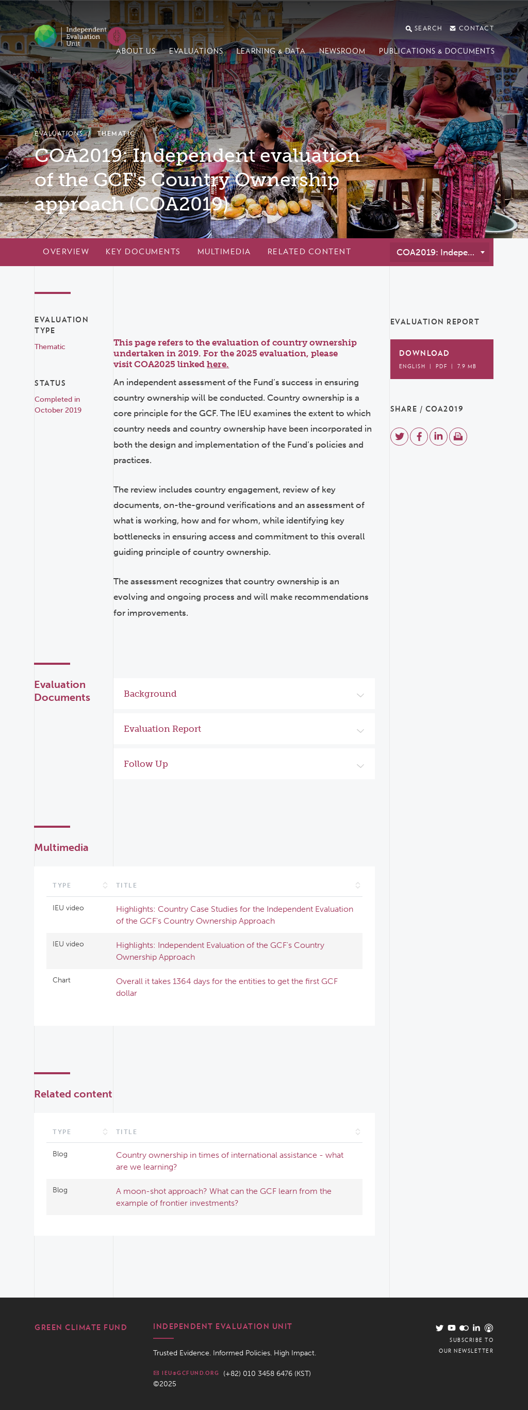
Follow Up (146, 764)
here (216, 364)
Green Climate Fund (81, 1327)
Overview (66, 251)
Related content (310, 251)
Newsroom (342, 51)
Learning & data (271, 51)
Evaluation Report (162, 729)
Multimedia (224, 251)
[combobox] (439, 252)
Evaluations (196, 51)
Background (150, 693)
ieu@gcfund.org (186, 1373)
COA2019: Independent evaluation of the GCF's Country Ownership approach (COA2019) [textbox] (443, 252)
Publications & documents (437, 51)
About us (136, 51)
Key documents (143, 251)
